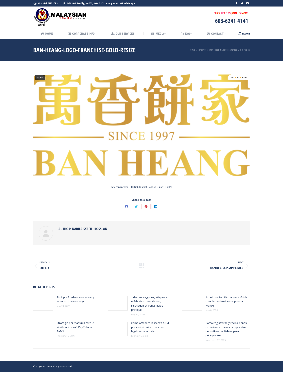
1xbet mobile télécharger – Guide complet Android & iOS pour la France (226, 301)
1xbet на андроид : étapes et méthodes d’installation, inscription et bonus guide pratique (150, 303)
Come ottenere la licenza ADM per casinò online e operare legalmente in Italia (150, 327)
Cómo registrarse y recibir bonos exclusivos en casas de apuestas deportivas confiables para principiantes (226, 329)
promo (40, 77)
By (143, 187)
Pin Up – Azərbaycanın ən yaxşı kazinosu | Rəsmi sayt (75, 299)
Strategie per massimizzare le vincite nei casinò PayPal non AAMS (75, 327)
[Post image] (43, 303)
